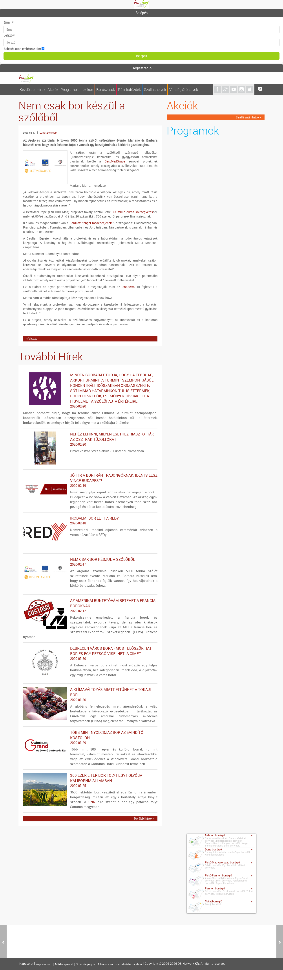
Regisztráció (142, 68)
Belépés (141, 12)
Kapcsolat (26, 963)
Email (8, 22)
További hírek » (144, 818)
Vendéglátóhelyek (183, 89)
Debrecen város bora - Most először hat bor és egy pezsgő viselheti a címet (90, 653)
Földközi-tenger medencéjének (91, 223)
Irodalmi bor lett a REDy (90, 521)
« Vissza (32, 338)
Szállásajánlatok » (248, 117)
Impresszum (43, 964)
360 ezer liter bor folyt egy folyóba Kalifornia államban (90, 780)
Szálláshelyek (155, 89)
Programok (69, 89)
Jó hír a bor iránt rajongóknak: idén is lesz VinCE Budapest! (90, 480)
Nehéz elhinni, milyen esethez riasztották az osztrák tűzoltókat (90, 439)
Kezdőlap (27, 89)
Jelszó (9, 35)
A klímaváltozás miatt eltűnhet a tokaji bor (90, 694)
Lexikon (87, 89)
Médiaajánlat (64, 964)
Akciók (52, 89)
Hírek (41, 89)
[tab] (141, 13)
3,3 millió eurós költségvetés (132, 212)
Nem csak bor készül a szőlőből (90, 562)
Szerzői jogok (85, 964)
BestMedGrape (115, 161)
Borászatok (105, 89)
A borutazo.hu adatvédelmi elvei (120, 964)
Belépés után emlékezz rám (22, 49)
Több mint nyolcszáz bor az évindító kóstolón (90, 737)
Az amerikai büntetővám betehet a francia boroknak (90, 605)
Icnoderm (128, 287)
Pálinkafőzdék (129, 89)
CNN (91, 802)
